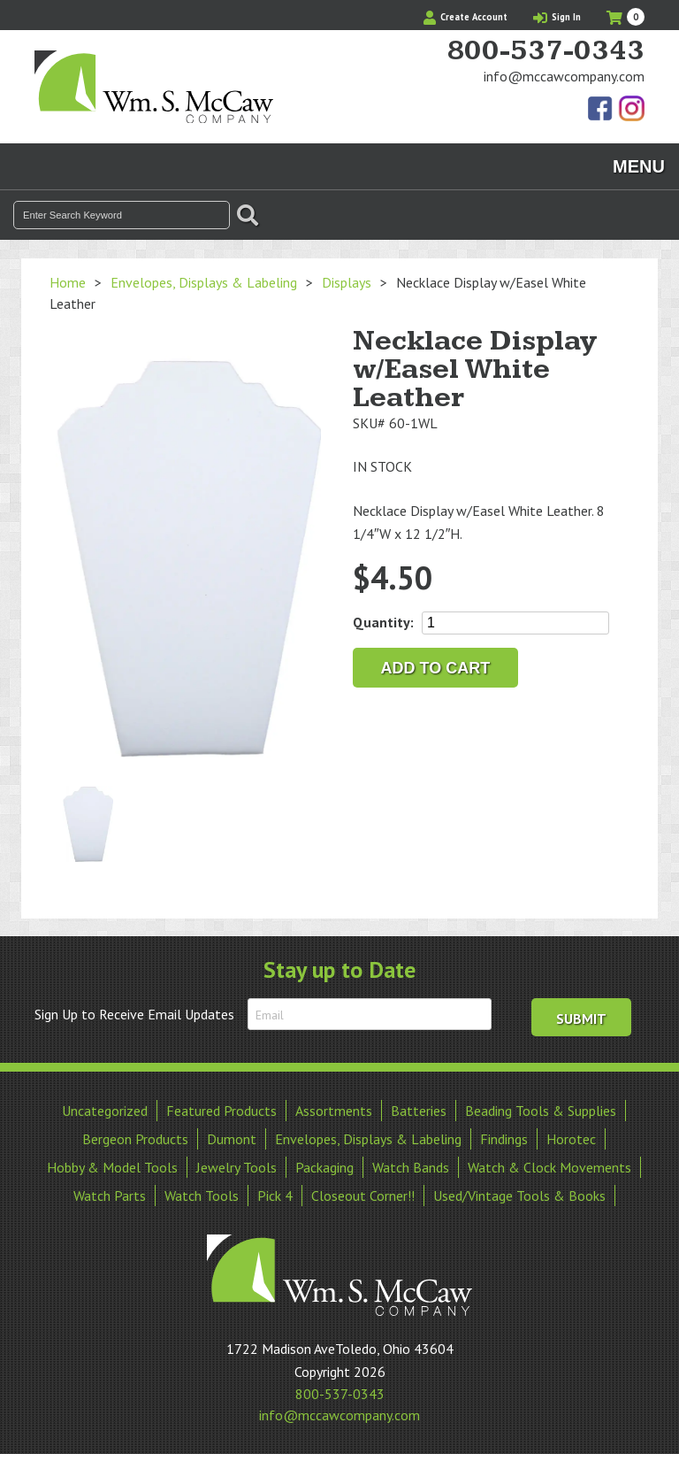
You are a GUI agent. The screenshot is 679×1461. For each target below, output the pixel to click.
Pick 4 (275, 1195)
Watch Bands (410, 1167)
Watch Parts (109, 1195)
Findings (504, 1139)
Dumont (231, 1139)
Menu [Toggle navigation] (639, 166)
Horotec (571, 1139)
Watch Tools (201, 1195)
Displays (346, 282)
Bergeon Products (135, 1139)
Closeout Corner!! (363, 1195)
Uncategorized (105, 1110)
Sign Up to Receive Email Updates (134, 1014)
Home (68, 282)
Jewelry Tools (236, 1167)
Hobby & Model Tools (112, 1167)
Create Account (465, 17)
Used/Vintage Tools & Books (519, 1195)
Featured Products (221, 1110)
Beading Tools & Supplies (540, 1110)
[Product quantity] (515, 622)
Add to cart (436, 668)
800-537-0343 (545, 51)
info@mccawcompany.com (564, 76)
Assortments (333, 1110)
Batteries (418, 1110)
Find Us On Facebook (601, 109)
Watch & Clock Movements (549, 1167)
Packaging (324, 1167)
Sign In (557, 17)
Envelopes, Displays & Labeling (204, 282)
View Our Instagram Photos (631, 109)
